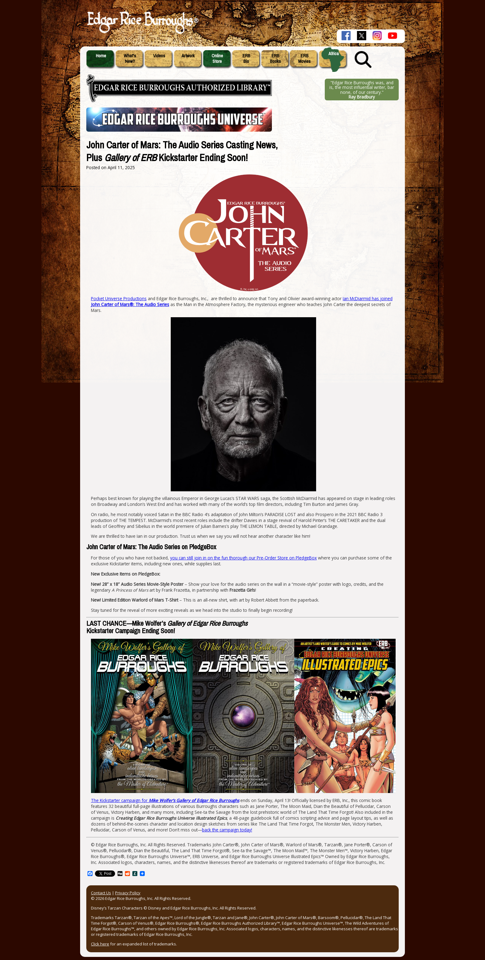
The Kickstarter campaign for (165, 800)
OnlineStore (217, 58)
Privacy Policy (127, 893)
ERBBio (246, 58)
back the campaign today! (227, 830)
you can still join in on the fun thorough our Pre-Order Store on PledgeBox (243, 558)
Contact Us (101, 893)
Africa (333, 53)
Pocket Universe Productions (119, 298)
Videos (159, 55)
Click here (100, 944)
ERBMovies (304, 58)
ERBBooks (275, 58)
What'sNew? (130, 58)
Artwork (188, 55)
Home (101, 55)
